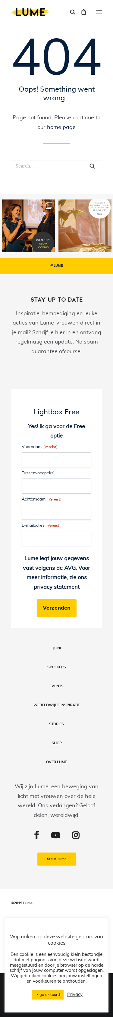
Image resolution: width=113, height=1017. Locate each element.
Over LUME (56, 762)
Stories (56, 724)
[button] (99, 12)
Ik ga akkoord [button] (48, 995)
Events (56, 686)
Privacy (75, 994)
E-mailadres (41, 525)
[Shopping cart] (80, 12)
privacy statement (57, 587)
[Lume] (31, 12)
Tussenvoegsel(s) (38, 473)
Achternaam (41, 499)
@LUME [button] (56, 266)
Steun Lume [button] (56, 859)
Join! (56, 648)
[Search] (69, 12)
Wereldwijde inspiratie (56, 705)
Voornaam (40, 447)
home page (61, 127)
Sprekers (56, 667)
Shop (57, 743)
